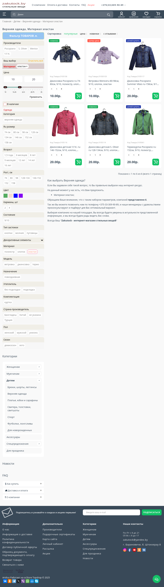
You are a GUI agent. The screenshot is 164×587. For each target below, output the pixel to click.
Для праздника (15, 450)
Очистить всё (35, 60)
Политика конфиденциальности (15, 541)
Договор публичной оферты (19, 547)
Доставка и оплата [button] (23, 490)
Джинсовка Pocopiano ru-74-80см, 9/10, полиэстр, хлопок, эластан (66, 84)
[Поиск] (108, 14)
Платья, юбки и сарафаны (23, 400)
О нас (5, 529)
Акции (91, 4)
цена (83, 33)
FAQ (84, 4)
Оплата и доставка (57, 4)
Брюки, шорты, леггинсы (22, 387)
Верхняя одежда (31, 21)
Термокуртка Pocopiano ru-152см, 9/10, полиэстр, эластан (141, 150)
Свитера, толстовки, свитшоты (19, 408)
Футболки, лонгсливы (20, 423)
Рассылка (48, 548)
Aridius (6, 577)
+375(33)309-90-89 (113, 5)
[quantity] (56, 89)
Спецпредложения (23, 444)
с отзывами (110, 33)
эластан (22, 66)
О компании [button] (23, 497)
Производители (52, 529)
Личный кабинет (53, 543)
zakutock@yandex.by (135, 539)
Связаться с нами (13, 564)
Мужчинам (23, 374)
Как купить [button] (23, 484)
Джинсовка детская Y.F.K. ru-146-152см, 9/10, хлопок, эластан (65, 150)
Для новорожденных (20, 430)
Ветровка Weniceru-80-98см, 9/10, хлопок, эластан (104, 82)
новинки (95, 33)
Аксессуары (13, 437)
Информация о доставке (17, 534)
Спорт (11, 417)
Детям (17, 21)
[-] (51, 89)
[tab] (23, 484)
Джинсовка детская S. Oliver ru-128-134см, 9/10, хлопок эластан (104, 150)
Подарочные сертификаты (59, 534)
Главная (6, 21)
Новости (88, 558)
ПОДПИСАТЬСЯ (151, 512)
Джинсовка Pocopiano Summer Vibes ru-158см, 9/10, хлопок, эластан (143, 84)
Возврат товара (12, 559)
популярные (71, 33)
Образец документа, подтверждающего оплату (18, 553)
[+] (61, 89)
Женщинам (23, 367)
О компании (38, 4)
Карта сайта (50, 539)
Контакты (74, 4)
